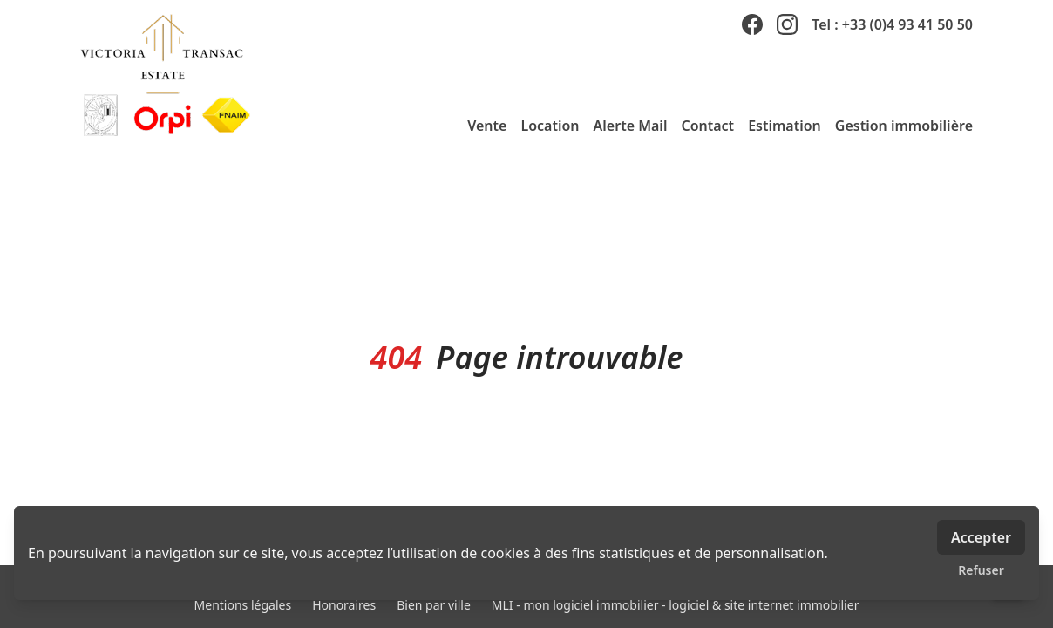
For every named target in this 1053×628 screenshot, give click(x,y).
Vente (486, 125)
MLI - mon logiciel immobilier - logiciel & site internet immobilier (675, 605)
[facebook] (752, 24)
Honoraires (344, 605)
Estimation (784, 125)
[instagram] (787, 24)
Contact (707, 125)
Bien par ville (434, 605)
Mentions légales (243, 605)
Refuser (981, 570)
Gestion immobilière (904, 125)
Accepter (981, 537)
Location (549, 125)
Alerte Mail (631, 125)
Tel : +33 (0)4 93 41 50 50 (892, 24)
